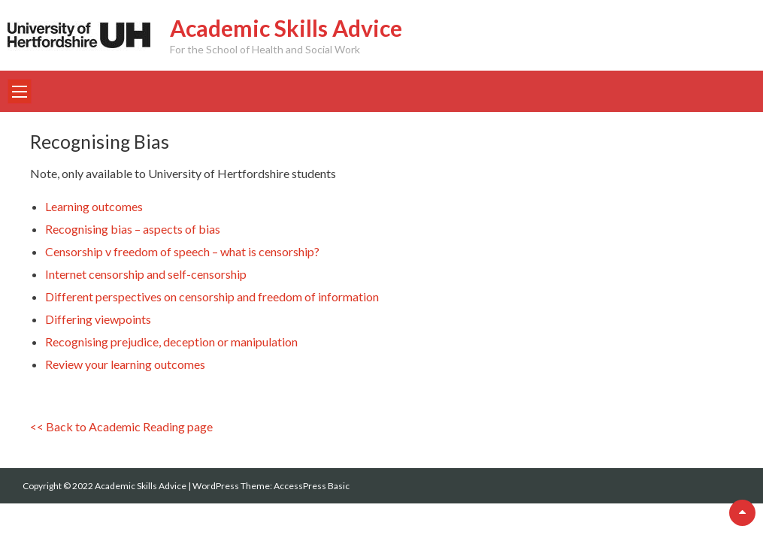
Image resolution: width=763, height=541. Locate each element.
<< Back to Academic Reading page (121, 426)
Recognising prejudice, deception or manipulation (171, 341)
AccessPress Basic (312, 485)
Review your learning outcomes (125, 364)
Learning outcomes (94, 206)
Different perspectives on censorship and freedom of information (212, 296)
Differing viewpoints (98, 319)
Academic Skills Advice (286, 27)
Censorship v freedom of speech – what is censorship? (182, 251)
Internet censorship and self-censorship (146, 274)
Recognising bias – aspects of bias (132, 229)
